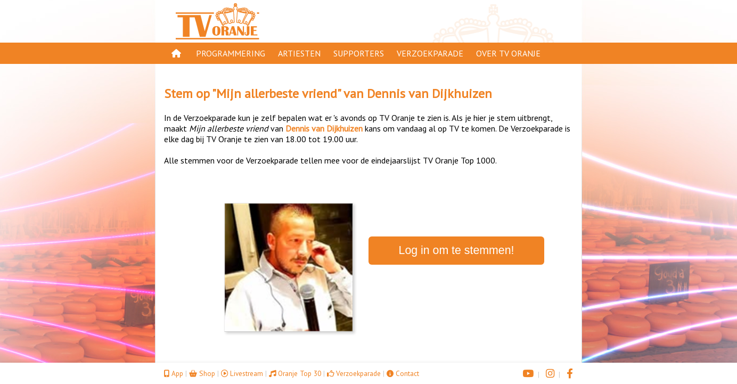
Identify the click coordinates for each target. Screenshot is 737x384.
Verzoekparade (430, 53)
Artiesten (299, 53)
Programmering (230, 53)
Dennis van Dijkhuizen (429, 93)
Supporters (358, 53)
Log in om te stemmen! (456, 250)
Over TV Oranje (508, 53)
